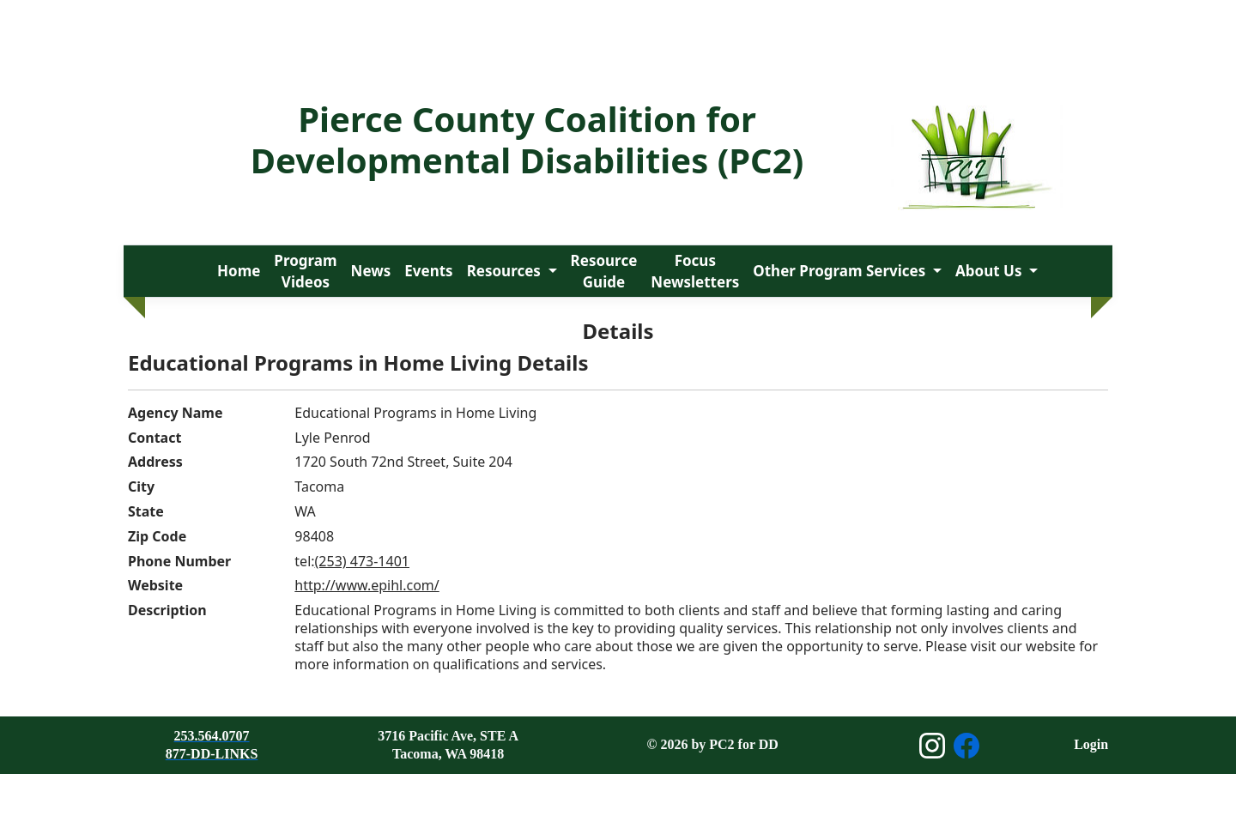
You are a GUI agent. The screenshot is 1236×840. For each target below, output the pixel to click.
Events (428, 271)
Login (1091, 744)
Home (238, 271)
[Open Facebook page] (966, 745)
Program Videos (305, 272)
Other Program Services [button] (841, 271)
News (371, 271)
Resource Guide (604, 272)
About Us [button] (990, 271)
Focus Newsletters (695, 272)
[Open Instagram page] (932, 745)
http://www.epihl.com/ (366, 585)
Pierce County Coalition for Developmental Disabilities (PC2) (527, 139)
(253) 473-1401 (362, 561)
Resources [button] (506, 271)
